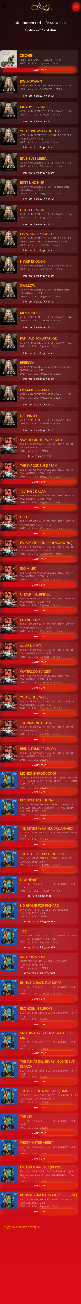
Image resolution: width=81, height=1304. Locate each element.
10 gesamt (46, 193)
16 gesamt (46, 296)
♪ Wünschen (39, 70)
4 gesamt (45, 682)
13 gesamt (46, 166)
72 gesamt (46, 528)
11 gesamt (46, 708)
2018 (22, 450)
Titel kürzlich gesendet (39, 456)
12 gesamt (46, 631)
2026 (22, 63)
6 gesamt (45, 114)
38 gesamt (46, 217)
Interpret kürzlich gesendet (39, 921)
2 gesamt (45, 245)
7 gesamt (45, 579)
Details (56, 63)
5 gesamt (45, 142)
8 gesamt (45, 63)
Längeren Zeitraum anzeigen (21, 1227)
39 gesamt (46, 476)
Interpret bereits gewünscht (39, 95)
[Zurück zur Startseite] (40, 7)
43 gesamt (46, 88)
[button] (3, 7)
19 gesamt (46, 373)
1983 (22, 787)
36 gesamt (46, 269)
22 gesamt (46, 553)
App (75, 7)
